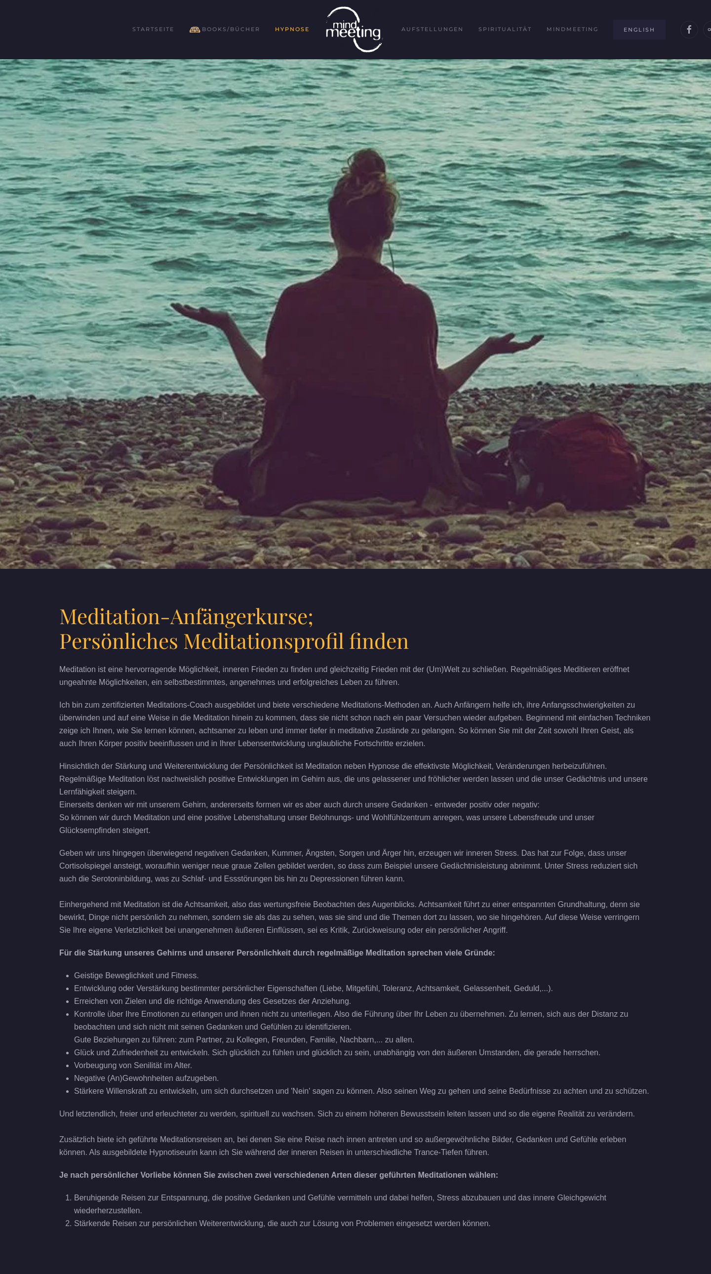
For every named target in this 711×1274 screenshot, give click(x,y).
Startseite (153, 29)
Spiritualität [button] (505, 29)
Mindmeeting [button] (572, 29)
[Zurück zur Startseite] (355, 29)
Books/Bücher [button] (224, 29)
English (639, 29)
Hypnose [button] (292, 29)
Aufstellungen (432, 29)
